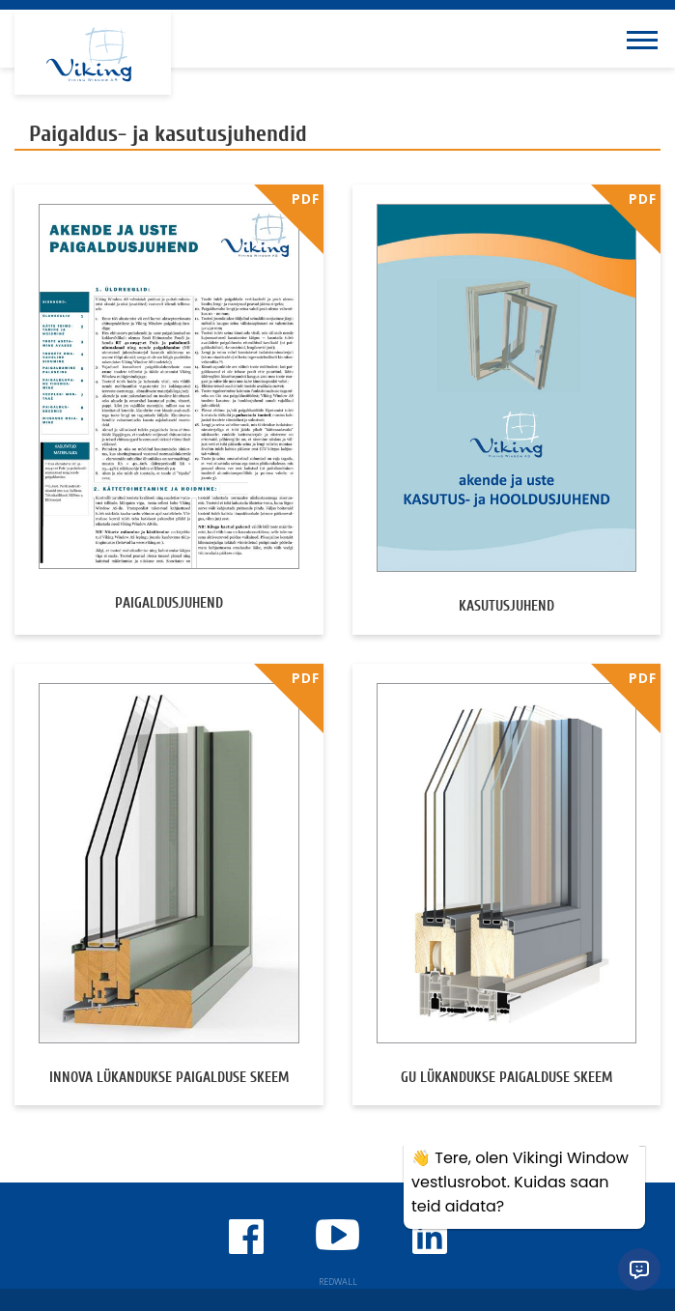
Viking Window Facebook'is (246, 1236)
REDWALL (338, 1281)
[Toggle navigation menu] (646, 39)
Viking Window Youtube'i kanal (338, 1234)
